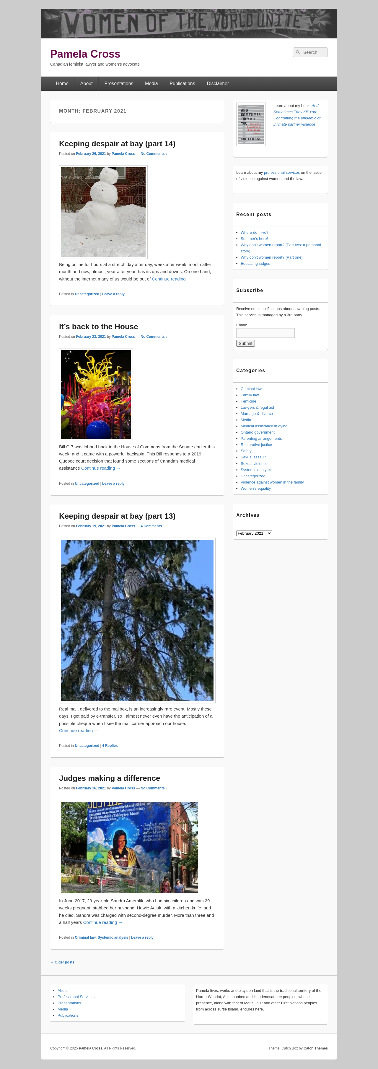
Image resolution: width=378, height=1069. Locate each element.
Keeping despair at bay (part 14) (117, 143)
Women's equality (256, 488)
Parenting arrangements (261, 438)
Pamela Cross (85, 54)
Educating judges (255, 263)
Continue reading (171, 278)
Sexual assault (253, 457)
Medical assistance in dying (264, 426)
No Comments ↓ (154, 154)
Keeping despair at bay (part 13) (117, 516)
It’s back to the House (98, 326)
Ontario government (258, 432)
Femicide (248, 401)
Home (62, 83)
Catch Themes (316, 1048)
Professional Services (76, 997)
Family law (250, 395)
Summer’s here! (254, 238)
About (86, 83)
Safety (246, 451)
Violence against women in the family (272, 482)
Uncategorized (87, 294)
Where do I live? (254, 232)
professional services (282, 172)
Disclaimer (218, 83)
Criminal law (85, 937)
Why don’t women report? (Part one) (272, 257)
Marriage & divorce (257, 413)
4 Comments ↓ (152, 526)
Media (151, 83)
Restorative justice (256, 444)
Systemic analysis (113, 937)
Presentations (118, 83)
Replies (110, 746)
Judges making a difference (109, 778)
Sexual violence (254, 463)
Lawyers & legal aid (257, 407)
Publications (182, 83)
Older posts (62, 962)
